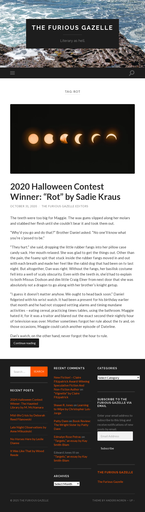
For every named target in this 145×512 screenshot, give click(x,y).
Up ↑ (132, 500)
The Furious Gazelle (72, 27)
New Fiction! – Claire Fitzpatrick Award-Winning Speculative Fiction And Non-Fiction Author (71, 383)
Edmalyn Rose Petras (67, 436)
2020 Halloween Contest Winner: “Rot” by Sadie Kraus (65, 191)
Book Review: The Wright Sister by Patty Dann (72, 425)
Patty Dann (61, 421)
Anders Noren (116, 500)
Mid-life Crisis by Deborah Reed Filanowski (27, 417)
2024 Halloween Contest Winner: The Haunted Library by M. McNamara (26, 403)
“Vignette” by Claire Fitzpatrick (66, 395)
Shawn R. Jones (63, 405)
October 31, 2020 (23, 206)
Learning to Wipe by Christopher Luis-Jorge (72, 409)
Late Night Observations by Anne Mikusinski (28, 429)
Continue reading (25, 343)
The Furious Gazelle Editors (65, 206)
